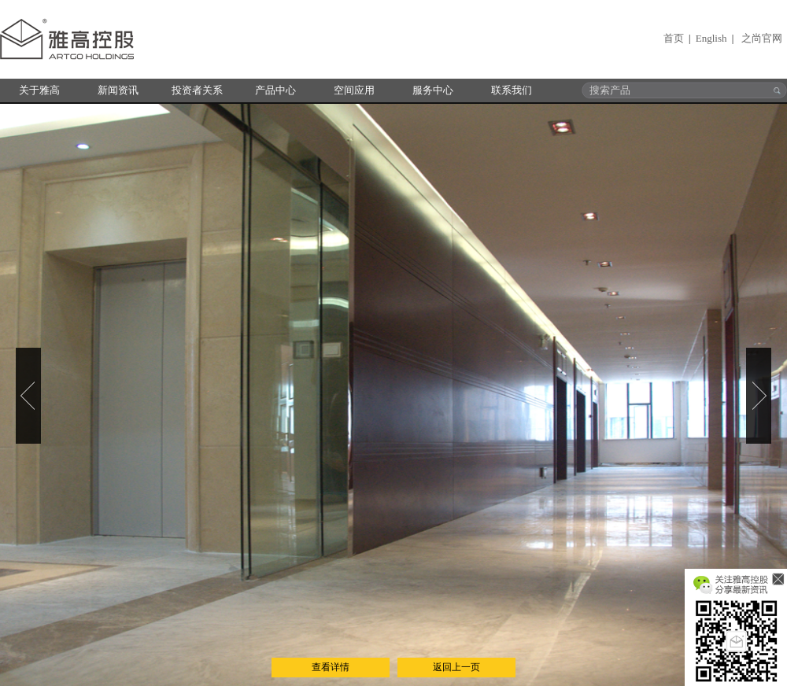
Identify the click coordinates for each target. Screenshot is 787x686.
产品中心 (275, 90)
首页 (673, 38)
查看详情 (330, 667)
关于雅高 (39, 90)
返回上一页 (456, 667)
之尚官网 (761, 38)
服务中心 (432, 90)
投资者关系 (197, 90)
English (711, 38)
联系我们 (511, 90)
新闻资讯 (118, 90)
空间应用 (354, 90)
